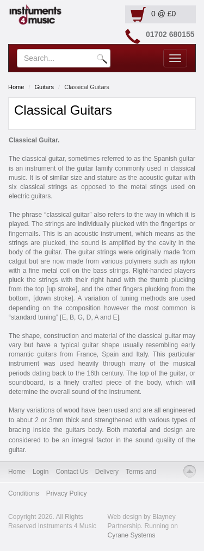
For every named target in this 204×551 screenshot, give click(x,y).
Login (40, 471)
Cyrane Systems (132, 535)
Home (16, 87)
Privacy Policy (66, 493)
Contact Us (71, 471)
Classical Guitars (86, 87)
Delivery (107, 471)
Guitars (44, 87)
